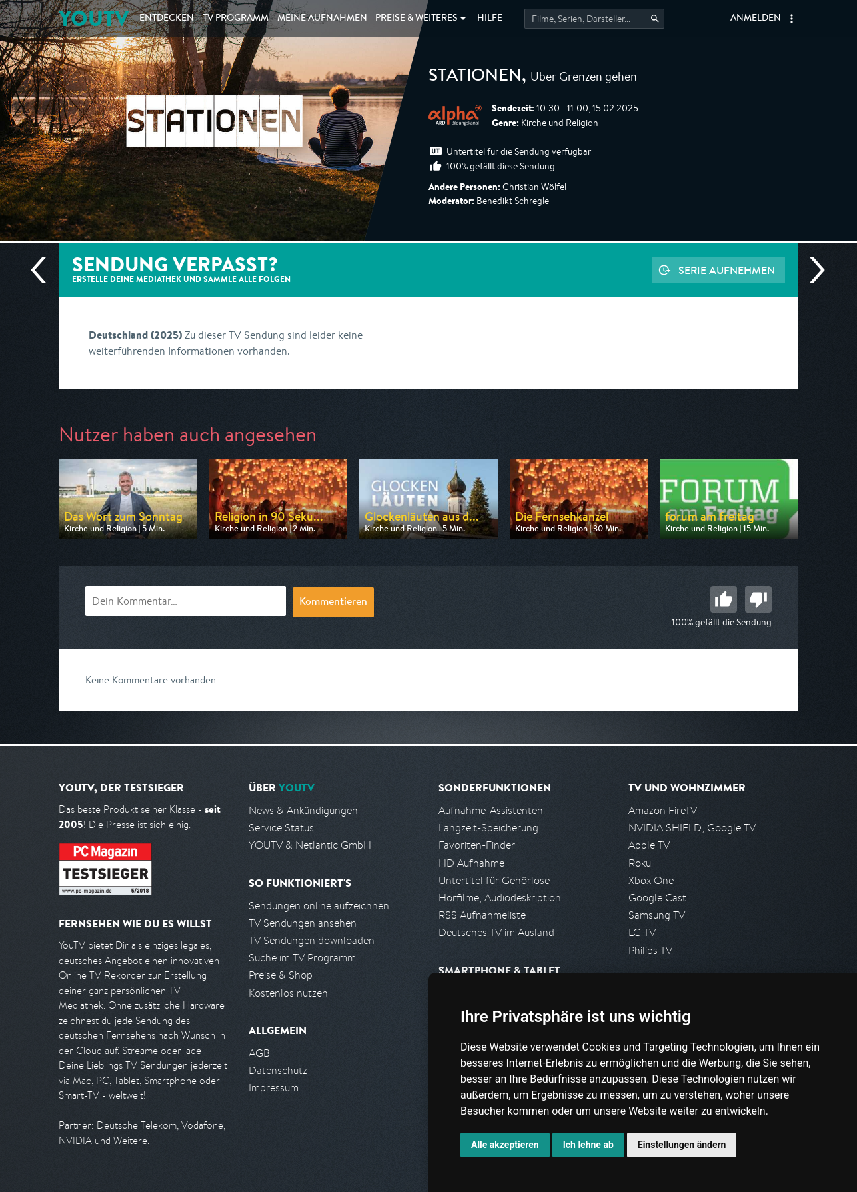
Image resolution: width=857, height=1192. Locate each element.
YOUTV (94, 18)
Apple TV (649, 845)
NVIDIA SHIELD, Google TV (692, 828)
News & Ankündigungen (303, 810)
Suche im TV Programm (302, 958)
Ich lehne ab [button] (588, 1144)
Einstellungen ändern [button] (682, 1144)
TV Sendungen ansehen (303, 923)
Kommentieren (333, 602)
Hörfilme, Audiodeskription (499, 898)
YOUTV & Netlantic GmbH (310, 845)
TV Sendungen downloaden (312, 940)
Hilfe (489, 18)
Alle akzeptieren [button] (505, 1144)
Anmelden (755, 18)
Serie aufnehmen (726, 270)
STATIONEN (475, 77)
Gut (723, 599)
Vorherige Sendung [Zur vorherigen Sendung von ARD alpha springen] (44, 270)
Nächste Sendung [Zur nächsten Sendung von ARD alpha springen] (811, 270)
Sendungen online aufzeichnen (319, 906)
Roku (639, 863)
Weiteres (416, 18)
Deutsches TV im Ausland (496, 932)
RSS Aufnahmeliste (482, 915)
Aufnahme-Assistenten (490, 810)
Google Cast (657, 898)
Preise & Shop (281, 975)
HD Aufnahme (471, 863)
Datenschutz (278, 1070)
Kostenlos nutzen (288, 993)
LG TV (642, 932)
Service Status (281, 828)
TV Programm (236, 18)
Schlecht (758, 599)
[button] (791, 18)
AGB (259, 1053)
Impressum (274, 1088)
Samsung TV (656, 915)
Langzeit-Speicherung (488, 828)
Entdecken (166, 18)
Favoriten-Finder (476, 845)
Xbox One (651, 880)
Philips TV (650, 950)
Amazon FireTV (662, 810)
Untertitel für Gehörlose (494, 880)
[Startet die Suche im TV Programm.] (594, 19)
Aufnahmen (322, 18)
